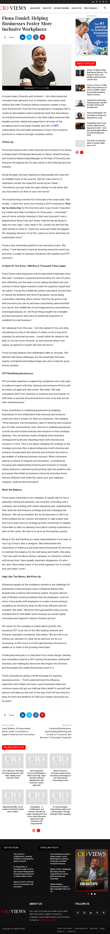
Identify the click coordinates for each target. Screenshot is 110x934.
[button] (105, 8)
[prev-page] (34, 830)
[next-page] (38, 830)
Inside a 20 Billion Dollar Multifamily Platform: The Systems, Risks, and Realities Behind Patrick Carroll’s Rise (97, 75)
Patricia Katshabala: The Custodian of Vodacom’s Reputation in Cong (97, 115)
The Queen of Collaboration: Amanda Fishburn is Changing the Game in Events (23, 857)
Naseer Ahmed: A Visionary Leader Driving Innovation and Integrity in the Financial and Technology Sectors (60, 775)
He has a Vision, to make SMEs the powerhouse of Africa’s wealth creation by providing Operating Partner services (97, 90)
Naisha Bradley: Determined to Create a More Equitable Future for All (60, 887)
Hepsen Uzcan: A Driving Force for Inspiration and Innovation (23, 884)
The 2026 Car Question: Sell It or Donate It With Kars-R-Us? (96, 143)
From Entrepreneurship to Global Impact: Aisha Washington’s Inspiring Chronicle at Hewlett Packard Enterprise (60, 859)
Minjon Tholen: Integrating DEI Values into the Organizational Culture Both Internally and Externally (60, 874)
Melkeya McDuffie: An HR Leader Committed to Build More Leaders (12, 809)
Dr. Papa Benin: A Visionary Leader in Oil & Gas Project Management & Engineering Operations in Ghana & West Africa (24, 871)
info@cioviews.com (48, 920)
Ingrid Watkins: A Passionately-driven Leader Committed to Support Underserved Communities (18, 731)
